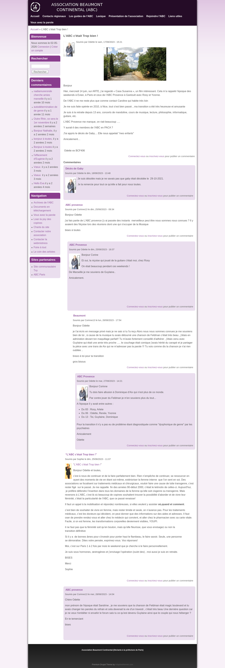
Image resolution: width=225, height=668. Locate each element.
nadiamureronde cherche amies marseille (43, 95)
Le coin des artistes (44, 251)
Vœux (37, 167)
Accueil (34, 16)
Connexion (43, 46)
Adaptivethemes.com (124, 664)
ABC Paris (39, 274)
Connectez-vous (136, 156)
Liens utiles (175, 16)
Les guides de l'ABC (81, 16)
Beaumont (79, 315)
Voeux (37, 175)
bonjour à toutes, (43, 138)
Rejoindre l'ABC (155, 16)
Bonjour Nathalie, (43, 130)
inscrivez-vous (156, 156)
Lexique (100, 16)
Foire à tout (40, 247)
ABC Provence (78, 244)
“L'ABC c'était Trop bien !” (81, 454)
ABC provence (74, 205)
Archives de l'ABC (44, 202)
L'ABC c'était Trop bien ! (87, 464)
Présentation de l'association (126, 16)
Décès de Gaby (74, 168)
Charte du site (41, 227)
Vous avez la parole (41, 22)
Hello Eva (39, 183)
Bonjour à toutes (43, 147)
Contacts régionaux (54, 16)
